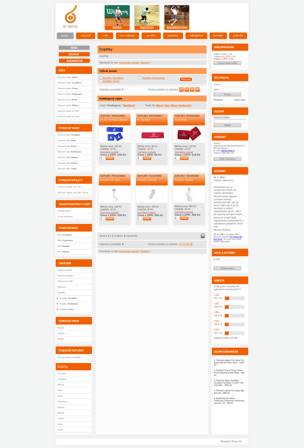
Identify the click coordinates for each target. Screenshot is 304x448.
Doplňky (145, 62)
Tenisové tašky (69, 135)
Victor (60, 429)
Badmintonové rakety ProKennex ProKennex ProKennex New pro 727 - (229, 400)
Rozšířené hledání (222, 117)
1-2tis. (216, 294)
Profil (85, 35)
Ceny (167, 105)
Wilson (61, 384)
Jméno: (217, 84)
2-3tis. (216, 303)
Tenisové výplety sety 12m (69, 187)
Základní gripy (64, 211)
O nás (105, 35)
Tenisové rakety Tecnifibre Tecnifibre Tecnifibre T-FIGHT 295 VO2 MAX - (228, 382)
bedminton (176, 17)
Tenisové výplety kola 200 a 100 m (73, 192)
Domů (65, 35)
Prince (60, 396)
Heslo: (217, 89)
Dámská (61, 333)
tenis (117, 17)
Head (60, 390)
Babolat (61, 413)
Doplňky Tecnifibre (113, 78)
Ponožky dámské (147, 179)
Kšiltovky (62, 287)
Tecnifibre (62, 379)
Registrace (218, 100)
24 (186, 89)
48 (192, 89)
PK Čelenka (144, 119)
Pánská (61, 327)
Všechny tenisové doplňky (69, 357)
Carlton (61, 418)
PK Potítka (181, 119)
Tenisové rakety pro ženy (69, 116)
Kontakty (218, 35)
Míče (65, 235)
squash (147, 17)
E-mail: (217, 259)
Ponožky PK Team (110, 179)
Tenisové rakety (68, 77)
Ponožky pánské (184, 179)
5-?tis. (216, 329)
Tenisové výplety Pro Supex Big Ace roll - (229, 392)
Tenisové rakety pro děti (68, 111)
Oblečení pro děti (65, 281)
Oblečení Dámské (65, 275)
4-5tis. (216, 321)
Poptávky (173, 35)
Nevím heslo (239, 100)
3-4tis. (216, 312)
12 (181, 89)
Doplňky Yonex (111, 81)
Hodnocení (184, 105)
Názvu (159, 105)
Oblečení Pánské (65, 270)
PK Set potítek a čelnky (114, 119)
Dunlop (61, 407)
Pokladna (238, 35)
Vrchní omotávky (65, 216)
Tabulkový (129, 105)
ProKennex (62, 401)
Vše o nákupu (127, 35)
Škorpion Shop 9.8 (231, 441)
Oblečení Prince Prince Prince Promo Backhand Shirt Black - (229, 372)
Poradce (151, 35)
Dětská (61, 339)
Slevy (174, 105)
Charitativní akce (228, 17)
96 (197, 89)
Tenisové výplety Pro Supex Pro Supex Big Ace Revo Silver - (229, 362)
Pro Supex (62, 373)
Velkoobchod (196, 35)
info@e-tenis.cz (228, 150)
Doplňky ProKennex (153, 78)
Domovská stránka (129, 62)
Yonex (60, 424)
